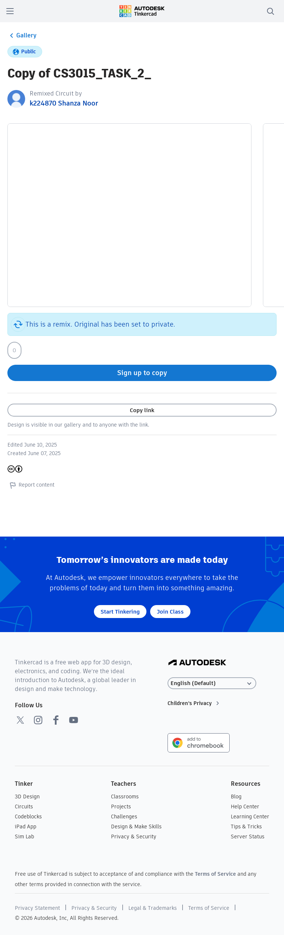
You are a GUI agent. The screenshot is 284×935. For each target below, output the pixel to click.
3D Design (27, 796)
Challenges (124, 816)
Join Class (170, 611)
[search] (270, 11)
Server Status (247, 836)
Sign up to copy (142, 372)
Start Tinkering (120, 611)
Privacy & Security (133, 836)
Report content (30, 485)
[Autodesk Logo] (197, 663)
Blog (236, 796)
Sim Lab (24, 836)
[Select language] (211, 683)
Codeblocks (28, 816)
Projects (121, 806)
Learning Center (250, 816)
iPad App (25, 826)
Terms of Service (215, 874)
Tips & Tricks (246, 826)
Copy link (142, 410)
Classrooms (125, 796)
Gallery (22, 35)
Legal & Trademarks (152, 908)
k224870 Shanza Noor (64, 103)
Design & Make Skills (136, 826)
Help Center (245, 806)
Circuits (24, 806)
